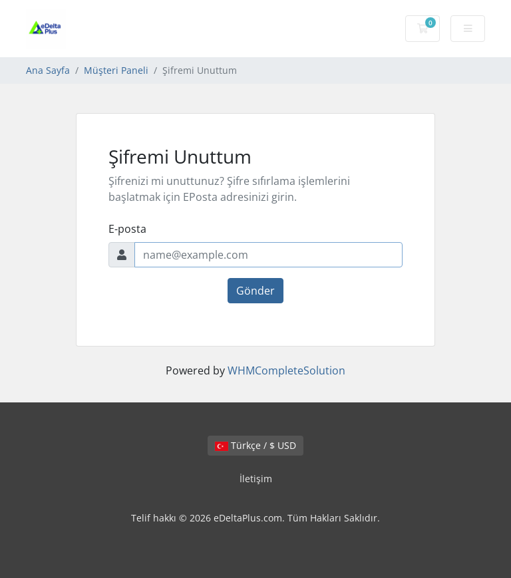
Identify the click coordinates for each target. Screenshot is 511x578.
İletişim (256, 478)
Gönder (255, 290)
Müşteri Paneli (116, 70)
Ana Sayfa (48, 70)
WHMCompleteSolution (286, 370)
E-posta (127, 228)
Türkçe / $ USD (255, 445)
